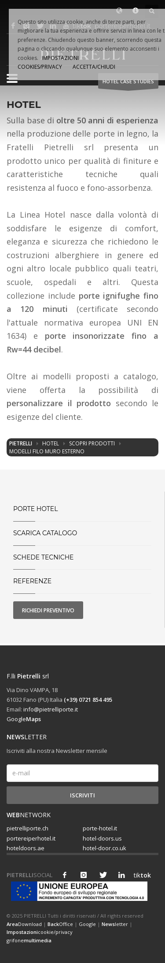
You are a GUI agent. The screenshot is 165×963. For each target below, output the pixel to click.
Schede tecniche (43, 557)
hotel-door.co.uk (104, 848)
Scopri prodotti (92, 443)
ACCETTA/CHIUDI (94, 66)
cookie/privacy (40, 932)
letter (115, 924)
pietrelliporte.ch (27, 828)
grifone (29, 940)
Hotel (50, 443)
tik (140, 875)
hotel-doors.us (102, 838)
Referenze (32, 581)
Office (60, 924)
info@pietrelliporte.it (50, 709)
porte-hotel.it (100, 828)
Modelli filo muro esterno (46, 451)
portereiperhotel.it (31, 838)
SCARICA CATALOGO (45, 533)
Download (24, 924)
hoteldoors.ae (25, 848)
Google (24, 719)
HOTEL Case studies (128, 83)
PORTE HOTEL (35, 509)
